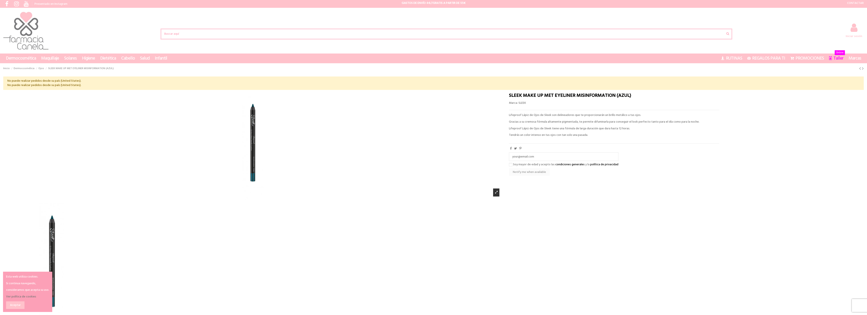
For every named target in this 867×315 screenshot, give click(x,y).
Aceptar (15, 305)
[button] (21, 58)
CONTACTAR (855, 3)
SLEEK (522, 103)
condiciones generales (570, 164)
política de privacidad (604, 164)
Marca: (513, 103)
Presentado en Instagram (50, 4)
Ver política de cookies (21, 296)
